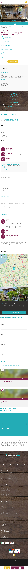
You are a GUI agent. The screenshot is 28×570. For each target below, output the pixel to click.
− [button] (1, 257)
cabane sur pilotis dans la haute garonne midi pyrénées (13, 444)
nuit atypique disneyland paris (13, 440)
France (2, 26)
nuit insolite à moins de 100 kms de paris (10, 443)
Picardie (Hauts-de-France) (8, 26)
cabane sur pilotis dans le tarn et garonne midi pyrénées (12, 244)
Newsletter (2, 525)
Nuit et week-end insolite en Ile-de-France (7, 478)
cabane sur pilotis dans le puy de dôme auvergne (16, 242)
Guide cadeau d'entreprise (5, 514)
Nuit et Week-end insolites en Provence (7, 476)
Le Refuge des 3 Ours (21, 26)
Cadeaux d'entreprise (4, 526)
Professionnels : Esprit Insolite (5, 524)
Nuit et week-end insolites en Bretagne (7, 473)
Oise (15, 26)
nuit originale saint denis (14, 243)
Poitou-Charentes (3, 506)
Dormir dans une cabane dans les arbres (7, 487)
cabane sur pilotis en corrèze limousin (19, 445)
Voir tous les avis (5, 108)
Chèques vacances (4, 529)
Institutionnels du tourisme (5, 531)
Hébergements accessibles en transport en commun (9, 513)
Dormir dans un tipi (4, 495)
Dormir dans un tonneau (5, 494)
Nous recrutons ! (3, 538)
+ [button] (1, 255)
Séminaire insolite (4, 535)
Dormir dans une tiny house (5, 490)
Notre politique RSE (4, 530)
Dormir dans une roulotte (5, 491)
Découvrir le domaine (14, 312)
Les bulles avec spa (4, 508)
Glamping (2, 505)
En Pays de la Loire (4, 477)
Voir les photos (14, 20)
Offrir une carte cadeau (13, 61)
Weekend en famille (4, 511)
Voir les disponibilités (17, 568)
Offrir (7, 568)
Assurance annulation (4, 537)
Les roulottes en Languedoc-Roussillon (7, 507)
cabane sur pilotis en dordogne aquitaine (7, 446)
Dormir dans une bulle (4, 489)
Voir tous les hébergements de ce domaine (7, 408)
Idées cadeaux (3, 512)
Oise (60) (5, 303)
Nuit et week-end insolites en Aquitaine (7, 472)
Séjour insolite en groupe (5, 532)
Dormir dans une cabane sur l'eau (6, 488)
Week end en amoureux (5, 509)
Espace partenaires (4, 536)
